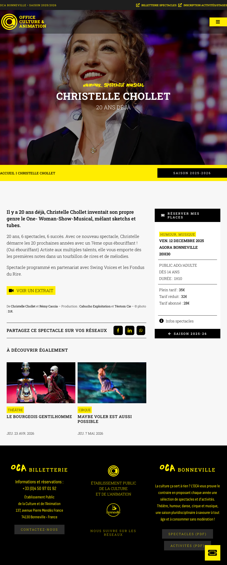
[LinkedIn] (129, 330)
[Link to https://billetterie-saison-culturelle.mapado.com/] (212, 553)
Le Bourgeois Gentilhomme (39, 416)
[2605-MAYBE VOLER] (112, 364)
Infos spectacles (180, 321)
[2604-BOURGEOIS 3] (41, 364)
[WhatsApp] (140, 330)
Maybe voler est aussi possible (105, 419)
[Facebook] (118, 330)
